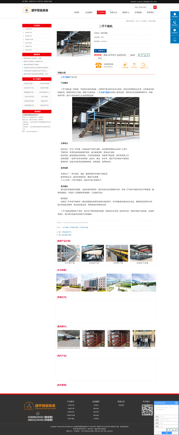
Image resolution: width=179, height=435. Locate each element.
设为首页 (133, 1)
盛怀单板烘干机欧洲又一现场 (32, 58)
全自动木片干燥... (29, 88)
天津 (85, 431)
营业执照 (121, 405)
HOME (76, 12)
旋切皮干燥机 (44, 88)
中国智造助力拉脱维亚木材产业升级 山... (36, 71)
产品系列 (101, 12)
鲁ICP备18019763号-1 (80, 429)
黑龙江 (92, 431)
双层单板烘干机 (29, 105)
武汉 (105, 431)
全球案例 (138, 12)
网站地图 (146, 1)
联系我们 (150, 12)
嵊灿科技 (97, 429)
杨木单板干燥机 (29, 101)
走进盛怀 (89, 12)
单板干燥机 (28, 50)
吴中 (102, 431)
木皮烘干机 (28, 32)
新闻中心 (125, 12)
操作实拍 (96, 415)
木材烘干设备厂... (29, 83)
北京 (111, 431)
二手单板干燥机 (73, 227)
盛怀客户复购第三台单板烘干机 (33, 61)
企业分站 (139, 1)
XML (155, 1)
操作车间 (96, 412)
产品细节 (96, 418)
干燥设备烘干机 (66, 232)
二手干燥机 (65, 227)
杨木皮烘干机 (44, 105)
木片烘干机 (39, 1)
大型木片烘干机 (29, 96)
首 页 (137, 21)
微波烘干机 (44, 101)
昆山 (88, 431)
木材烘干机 (28, 36)
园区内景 (96, 408)
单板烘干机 (32, 1)
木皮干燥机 (28, 43)
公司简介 (96, 405)
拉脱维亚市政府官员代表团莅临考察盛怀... (36, 67)
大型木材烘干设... (44, 92)
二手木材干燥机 (83, 227)
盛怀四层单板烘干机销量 (31, 64)
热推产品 (69, 431)
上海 (108, 431)
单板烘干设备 (48, 1)
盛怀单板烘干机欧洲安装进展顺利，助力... (36, 74)
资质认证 (113, 12)
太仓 (99, 431)
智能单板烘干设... (29, 92)
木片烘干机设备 (44, 83)
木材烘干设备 (29, 39)
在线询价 (100, 51)
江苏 (82, 431)
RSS (151, 1)
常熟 (96, 431)
